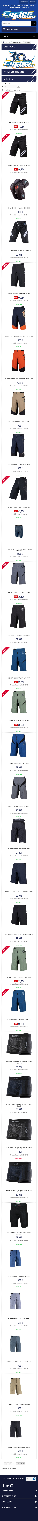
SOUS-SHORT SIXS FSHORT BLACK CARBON (19, 1233)
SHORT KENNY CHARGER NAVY (19, 464)
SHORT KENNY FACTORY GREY (19, 592)
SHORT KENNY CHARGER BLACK (19, 293)
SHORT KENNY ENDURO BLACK (19, 849)
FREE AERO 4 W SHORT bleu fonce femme (19, 549)
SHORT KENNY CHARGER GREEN (19, 1361)
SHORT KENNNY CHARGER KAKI (19, 421)
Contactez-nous (24, 1)
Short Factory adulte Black (19, 165)
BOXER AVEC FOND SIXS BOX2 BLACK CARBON (19, 1062)
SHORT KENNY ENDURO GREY (19, 806)
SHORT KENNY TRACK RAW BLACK (19, 250)
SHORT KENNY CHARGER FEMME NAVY (19, 891)
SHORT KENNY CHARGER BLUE (19, 1276)
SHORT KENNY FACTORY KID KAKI (19, 977)
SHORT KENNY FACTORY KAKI (19, 720)
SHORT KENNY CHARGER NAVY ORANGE (19, 336)
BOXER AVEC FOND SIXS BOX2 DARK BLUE (19, 1105)
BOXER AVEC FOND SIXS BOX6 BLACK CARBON (19, 1148)
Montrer (4, 90)
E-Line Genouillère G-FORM (19, 208)
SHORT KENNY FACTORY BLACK (19, 635)
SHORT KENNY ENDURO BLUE (19, 763)
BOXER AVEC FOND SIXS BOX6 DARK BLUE (19, 1190)
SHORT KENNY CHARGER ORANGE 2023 (19, 379)
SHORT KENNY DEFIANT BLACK (19, 507)
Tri (2, 86)
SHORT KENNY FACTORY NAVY (19, 678)
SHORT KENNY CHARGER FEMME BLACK (19, 934)
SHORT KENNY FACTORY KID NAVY (19, 1020)
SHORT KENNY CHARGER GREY (19, 1319)
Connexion (33, 1)
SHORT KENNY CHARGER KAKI (19, 1404)
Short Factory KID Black (19, 122)
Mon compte (8, 1502)
